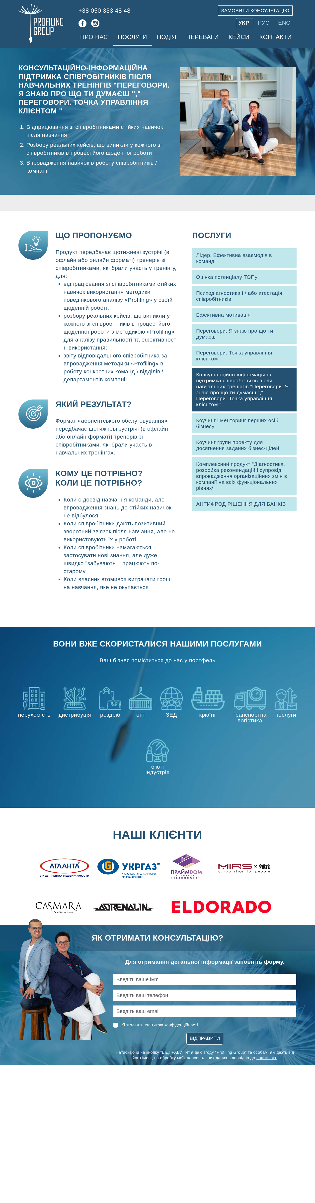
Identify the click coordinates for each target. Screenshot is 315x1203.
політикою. (266, 1058)
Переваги (202, 37)
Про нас (94, 37)
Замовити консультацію (255, 10)
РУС (264, 23)
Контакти (275, 37)
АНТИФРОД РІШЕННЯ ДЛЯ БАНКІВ (241, 504)
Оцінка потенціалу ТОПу (226, 277)
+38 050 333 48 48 (105, 10)
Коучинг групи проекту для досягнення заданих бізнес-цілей (237, 445)
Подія (166, 37)
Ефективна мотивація (223, 315)
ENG (284, 23)
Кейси (239, 37)
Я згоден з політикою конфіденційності (160, 1025)
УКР (244, 23)
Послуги (132, 37)
